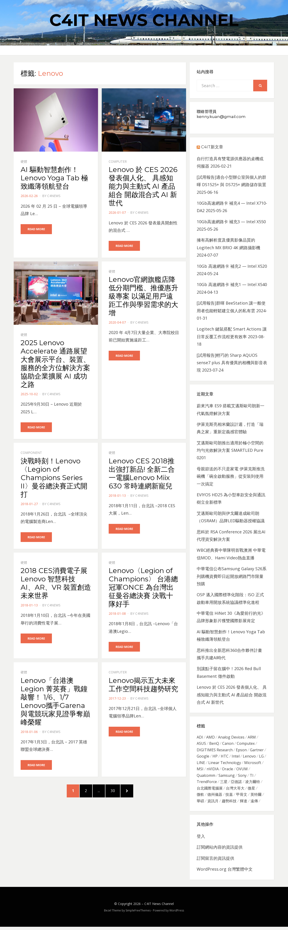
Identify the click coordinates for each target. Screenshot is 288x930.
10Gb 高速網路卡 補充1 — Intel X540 (232, 284)
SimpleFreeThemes (138, 914)
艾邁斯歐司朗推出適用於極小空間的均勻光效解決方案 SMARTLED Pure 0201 (230, 450)
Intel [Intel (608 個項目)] (236, 757)
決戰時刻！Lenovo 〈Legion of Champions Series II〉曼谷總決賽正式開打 (54, 478)
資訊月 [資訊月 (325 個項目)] (212, 804)
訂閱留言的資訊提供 (215, 861)
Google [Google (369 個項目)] (203, 757)
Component (31, 453)
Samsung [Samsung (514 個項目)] (226, 777)
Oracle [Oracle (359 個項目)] (227, 770)
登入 (201, 839)
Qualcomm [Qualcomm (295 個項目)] (206, 777)
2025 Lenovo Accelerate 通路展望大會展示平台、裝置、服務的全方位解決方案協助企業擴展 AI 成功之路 (55, 364)
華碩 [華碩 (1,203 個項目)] (200, 804)
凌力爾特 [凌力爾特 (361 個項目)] (252, 784)
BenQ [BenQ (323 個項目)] (214, 744)
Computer (118, 161)
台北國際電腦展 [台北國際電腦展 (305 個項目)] (210, 790)
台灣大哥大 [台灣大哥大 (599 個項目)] (235, 790)
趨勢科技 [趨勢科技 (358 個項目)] (229, 804)
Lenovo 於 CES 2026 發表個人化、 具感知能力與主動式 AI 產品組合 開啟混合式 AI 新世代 (143, 186)
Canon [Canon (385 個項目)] (228, 744)
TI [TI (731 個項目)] (251, 777)
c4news (53, 196)
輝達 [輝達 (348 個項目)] (243, 804)
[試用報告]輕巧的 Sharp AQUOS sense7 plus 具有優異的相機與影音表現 (232, 362)
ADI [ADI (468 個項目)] (200, 737)
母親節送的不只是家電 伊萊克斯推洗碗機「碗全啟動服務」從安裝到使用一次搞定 (231, 476)
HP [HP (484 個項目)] (215, 757)
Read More (36, 229)
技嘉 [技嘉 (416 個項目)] (229, 797)
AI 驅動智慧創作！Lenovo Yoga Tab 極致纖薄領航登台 (54, 178)
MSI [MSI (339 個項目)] (200, 770)
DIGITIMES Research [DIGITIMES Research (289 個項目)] (215, 750)
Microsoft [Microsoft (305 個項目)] (252, 764)
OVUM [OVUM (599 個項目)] (242, 770)
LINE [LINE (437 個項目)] (201, 764)
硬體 (24, 161)
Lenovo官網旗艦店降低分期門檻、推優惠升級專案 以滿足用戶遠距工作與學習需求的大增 (143, 296)
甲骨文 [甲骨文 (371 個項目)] (241, 797)
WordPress (176, 914)
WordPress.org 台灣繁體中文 (225, 872)
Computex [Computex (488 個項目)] (246, 744)
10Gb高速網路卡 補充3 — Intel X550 (231, 221)
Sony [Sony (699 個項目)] (242, 777)
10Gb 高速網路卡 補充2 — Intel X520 (232, 266)
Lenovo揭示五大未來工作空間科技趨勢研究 (143, 685)
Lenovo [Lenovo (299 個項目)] (249, 757)
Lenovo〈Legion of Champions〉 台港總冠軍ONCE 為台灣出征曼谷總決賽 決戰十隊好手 (143, 588)
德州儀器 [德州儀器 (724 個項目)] (214, 797)
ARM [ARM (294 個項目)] (252, 737)
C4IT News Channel (144, 20)
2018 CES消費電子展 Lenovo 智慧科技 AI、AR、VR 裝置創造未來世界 (56, 584)
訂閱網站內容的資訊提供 (220, 850)
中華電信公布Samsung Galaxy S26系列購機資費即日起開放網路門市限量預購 (231, 576)
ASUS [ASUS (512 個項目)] (201, 744)
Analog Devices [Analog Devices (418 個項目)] (231, 737)
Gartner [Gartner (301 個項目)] (257, 750)
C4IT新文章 (212, 147)
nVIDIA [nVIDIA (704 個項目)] (213, 770)
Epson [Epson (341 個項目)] (241, 750)
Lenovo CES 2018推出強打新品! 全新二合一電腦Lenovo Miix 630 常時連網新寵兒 (142, 474)
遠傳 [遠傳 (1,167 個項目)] (254, 804)
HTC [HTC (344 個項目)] (224, 757)
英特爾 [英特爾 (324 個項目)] (256, 797)
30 (118, 793)
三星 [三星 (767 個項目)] (224, 784)
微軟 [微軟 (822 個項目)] (200, 797)
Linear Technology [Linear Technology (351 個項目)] (224, 764)
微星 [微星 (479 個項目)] (251, 790)
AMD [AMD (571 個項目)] (210, 737)
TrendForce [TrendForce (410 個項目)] (207, 784)
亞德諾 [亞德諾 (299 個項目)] (236, 784)
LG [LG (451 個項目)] (261, 757)
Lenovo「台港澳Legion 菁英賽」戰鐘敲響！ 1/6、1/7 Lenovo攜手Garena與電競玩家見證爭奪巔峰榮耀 (55, 702)
